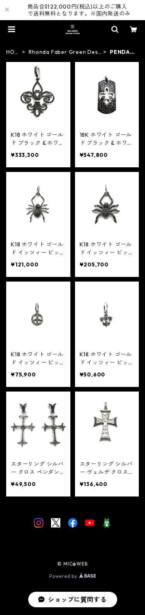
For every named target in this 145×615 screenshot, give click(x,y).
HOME (12, 52)
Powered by (72, 576)
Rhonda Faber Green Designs (64, 52)
